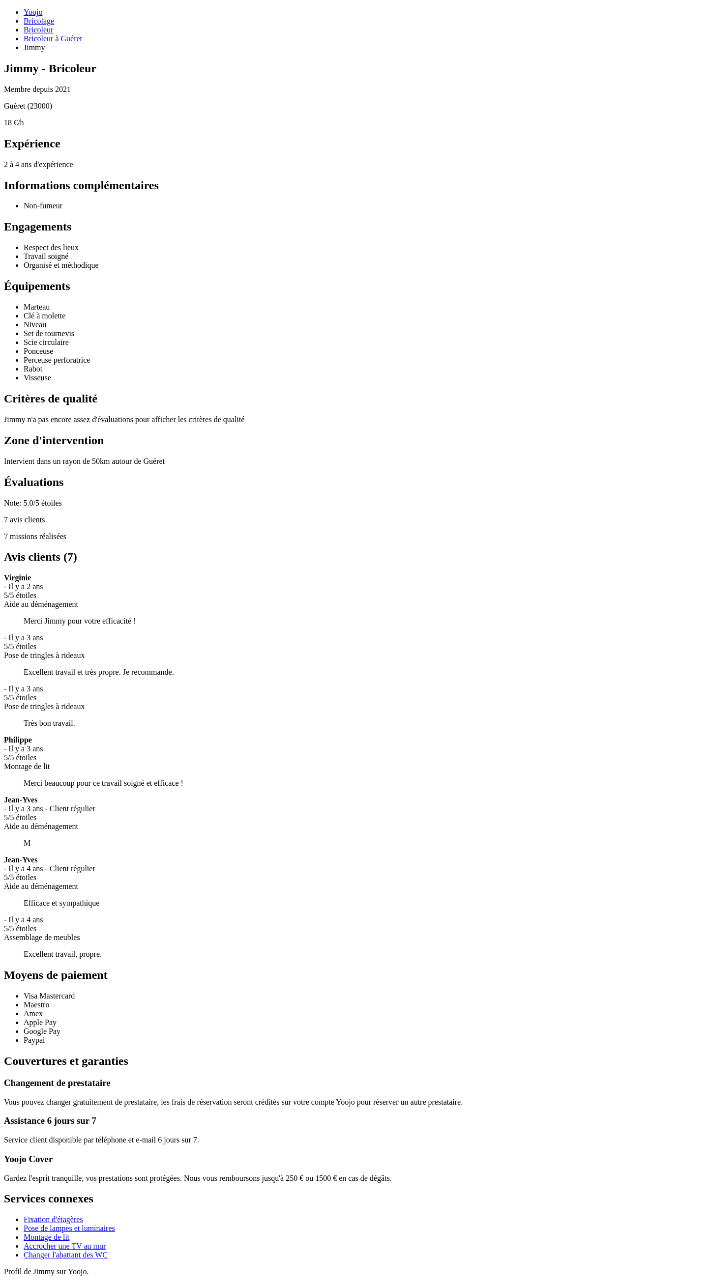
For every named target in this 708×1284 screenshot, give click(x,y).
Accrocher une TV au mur (65, 1246)
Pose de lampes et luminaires (69, 1228)
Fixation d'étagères (53, 1219)
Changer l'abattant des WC (66, 1255)
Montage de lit (46, 1237)
